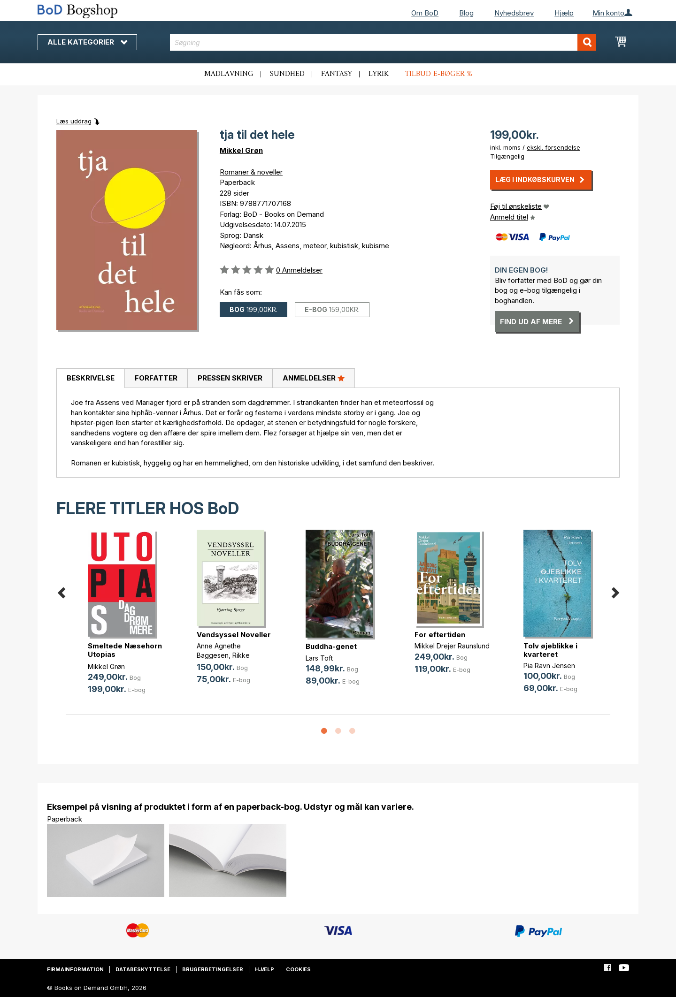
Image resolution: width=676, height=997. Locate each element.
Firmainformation (75, 969)
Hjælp (564, 12)
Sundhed (287, 74)
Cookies (298, 969)
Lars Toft (319, 658)
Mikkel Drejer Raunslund (452, 646)
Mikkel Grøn (241, 150)
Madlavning (229, 74)
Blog (466, 12)
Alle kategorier (87, 42)
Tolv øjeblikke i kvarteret (550, 650)
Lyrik (379, 74)
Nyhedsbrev (514, 12)
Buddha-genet (331, 646)
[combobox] (383, 42)
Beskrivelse (91, 377)
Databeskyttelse (142, 969)
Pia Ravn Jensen (549, 666)
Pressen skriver (230, 377)
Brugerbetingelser (212, 969)
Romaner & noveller (251, 171)
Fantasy (336, 74)
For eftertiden (440, 634)
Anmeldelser (314, 378)
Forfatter (156, 377)
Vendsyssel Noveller (234, 634)
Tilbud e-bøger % (438, 74)
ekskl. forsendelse (553, 147)
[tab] (90, 378)
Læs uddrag (74, 121)
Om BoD (424, 12)
